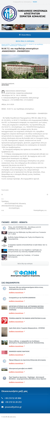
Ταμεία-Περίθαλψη (16, 44)
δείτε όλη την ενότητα (25, 264)
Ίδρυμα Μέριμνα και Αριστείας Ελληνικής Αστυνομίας (27, 360)
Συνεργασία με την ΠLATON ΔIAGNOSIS (22, 298)
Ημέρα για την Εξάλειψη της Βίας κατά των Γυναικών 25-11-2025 (27, 233)
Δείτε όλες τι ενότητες (25, 41)
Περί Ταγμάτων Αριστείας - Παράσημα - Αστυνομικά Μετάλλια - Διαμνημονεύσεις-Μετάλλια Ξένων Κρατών (27, 378)
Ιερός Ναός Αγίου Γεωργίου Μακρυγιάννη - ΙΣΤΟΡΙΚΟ (27, 328)
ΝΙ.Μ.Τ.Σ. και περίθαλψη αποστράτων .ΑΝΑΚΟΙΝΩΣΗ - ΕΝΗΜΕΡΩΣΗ (22, 45)
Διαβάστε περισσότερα (17, 292)
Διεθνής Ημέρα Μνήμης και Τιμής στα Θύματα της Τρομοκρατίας (26, 238)
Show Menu (25, 35)
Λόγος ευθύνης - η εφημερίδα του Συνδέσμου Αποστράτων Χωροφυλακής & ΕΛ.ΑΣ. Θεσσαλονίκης (26, 342)
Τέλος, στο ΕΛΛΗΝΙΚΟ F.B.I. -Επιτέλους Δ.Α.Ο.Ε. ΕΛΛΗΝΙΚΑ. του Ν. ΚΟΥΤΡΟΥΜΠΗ (24, 228)
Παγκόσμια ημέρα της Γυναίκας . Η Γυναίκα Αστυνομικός (23, 256)
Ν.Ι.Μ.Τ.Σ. (25, 44)
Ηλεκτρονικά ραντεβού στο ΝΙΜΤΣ (20, 368)
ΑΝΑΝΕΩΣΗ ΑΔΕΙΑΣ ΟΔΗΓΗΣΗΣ (19, 351)
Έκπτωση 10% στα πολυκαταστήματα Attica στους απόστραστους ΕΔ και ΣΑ (26, 288)
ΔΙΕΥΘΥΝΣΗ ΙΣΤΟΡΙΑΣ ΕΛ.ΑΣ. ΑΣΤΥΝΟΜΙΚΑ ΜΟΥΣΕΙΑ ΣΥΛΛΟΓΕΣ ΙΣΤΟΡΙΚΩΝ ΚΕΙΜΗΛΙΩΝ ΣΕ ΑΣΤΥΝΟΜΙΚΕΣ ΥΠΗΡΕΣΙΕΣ (26, 308)
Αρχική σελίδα (5, 44)
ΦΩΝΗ (35, 2)
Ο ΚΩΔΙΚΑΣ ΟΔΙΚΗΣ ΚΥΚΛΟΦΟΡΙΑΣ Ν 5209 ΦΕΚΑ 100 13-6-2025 (27, 245)
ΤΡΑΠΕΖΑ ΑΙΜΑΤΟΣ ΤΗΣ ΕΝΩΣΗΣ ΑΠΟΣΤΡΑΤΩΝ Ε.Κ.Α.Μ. (27, 318)
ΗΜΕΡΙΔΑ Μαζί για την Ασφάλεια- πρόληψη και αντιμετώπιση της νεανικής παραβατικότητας (25, 250)
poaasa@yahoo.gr (13, 407)
